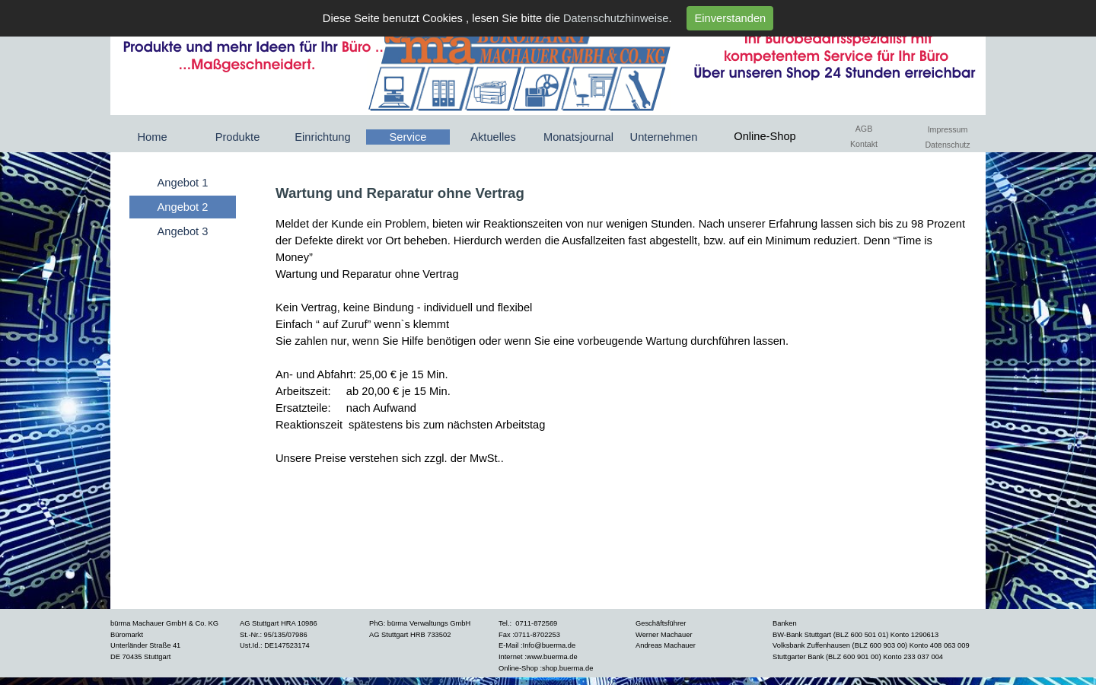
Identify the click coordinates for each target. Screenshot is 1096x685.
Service (408, 137)
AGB (864, 128)
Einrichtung (322, 137)
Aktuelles (492, 137)
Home (152, 137)
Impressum (948, 129)
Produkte (237, 137)
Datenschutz (947, 144)
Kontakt (864, 143)
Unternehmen (664, 137)
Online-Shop (764, 136)
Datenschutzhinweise (616, 18)
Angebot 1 (183, 183)
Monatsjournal (578, 137)
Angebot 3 (183, 231)
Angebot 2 (183, 207)
